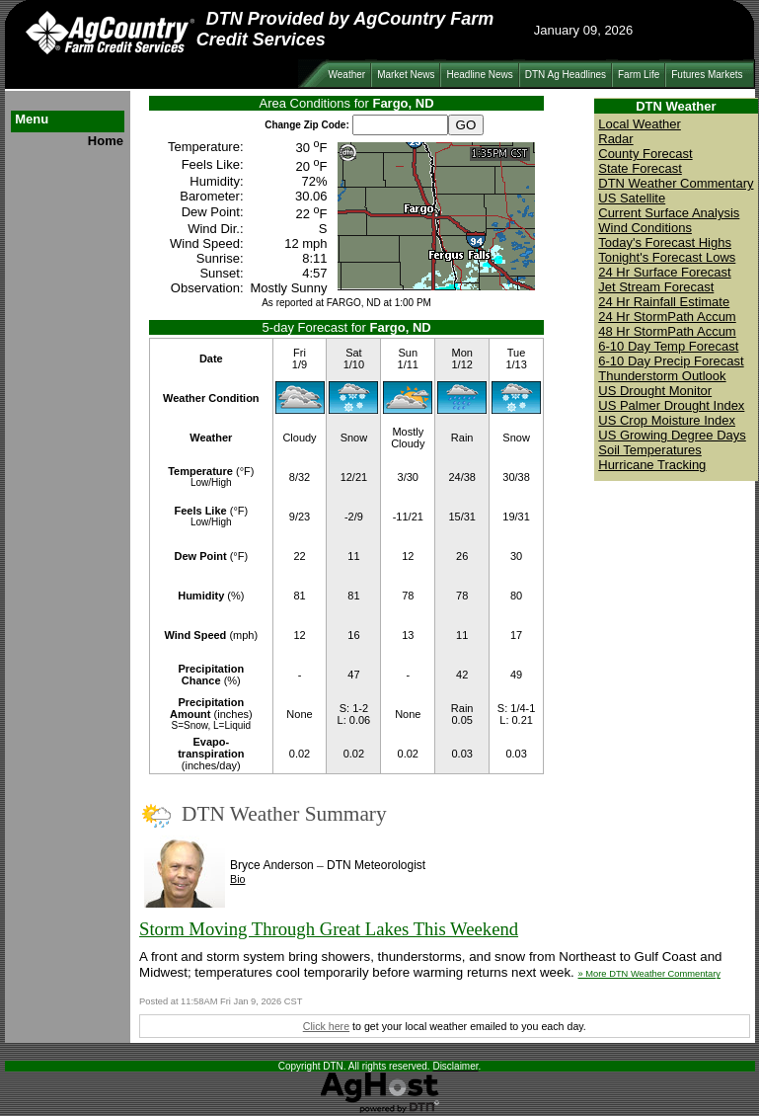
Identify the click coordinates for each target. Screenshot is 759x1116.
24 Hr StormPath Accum (666, 316)
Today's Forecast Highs (664, 242)
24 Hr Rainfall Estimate (663, 301)
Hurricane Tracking (652, 464)
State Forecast (640, 168)
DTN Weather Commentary (675, 183)
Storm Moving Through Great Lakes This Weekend (328, 928)
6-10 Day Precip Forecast (670, 361)
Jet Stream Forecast (656, 286)
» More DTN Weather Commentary (649, 974)
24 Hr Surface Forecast (664, 272)
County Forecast (645, 153)
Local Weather (639, 124)
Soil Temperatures (650, 449)
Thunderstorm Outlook (661, 375)
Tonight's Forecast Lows (666, 257)
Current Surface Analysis (668, 212)
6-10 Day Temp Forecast (668, 346)
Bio (237, 879)
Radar (615, 138)
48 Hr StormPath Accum (666, 331)
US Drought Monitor (655, 390)
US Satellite (631, 198)
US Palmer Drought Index (671, 405)
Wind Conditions (645, 227)
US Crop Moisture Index (666, 420)
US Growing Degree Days (672, 435)
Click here (326, 1026)
